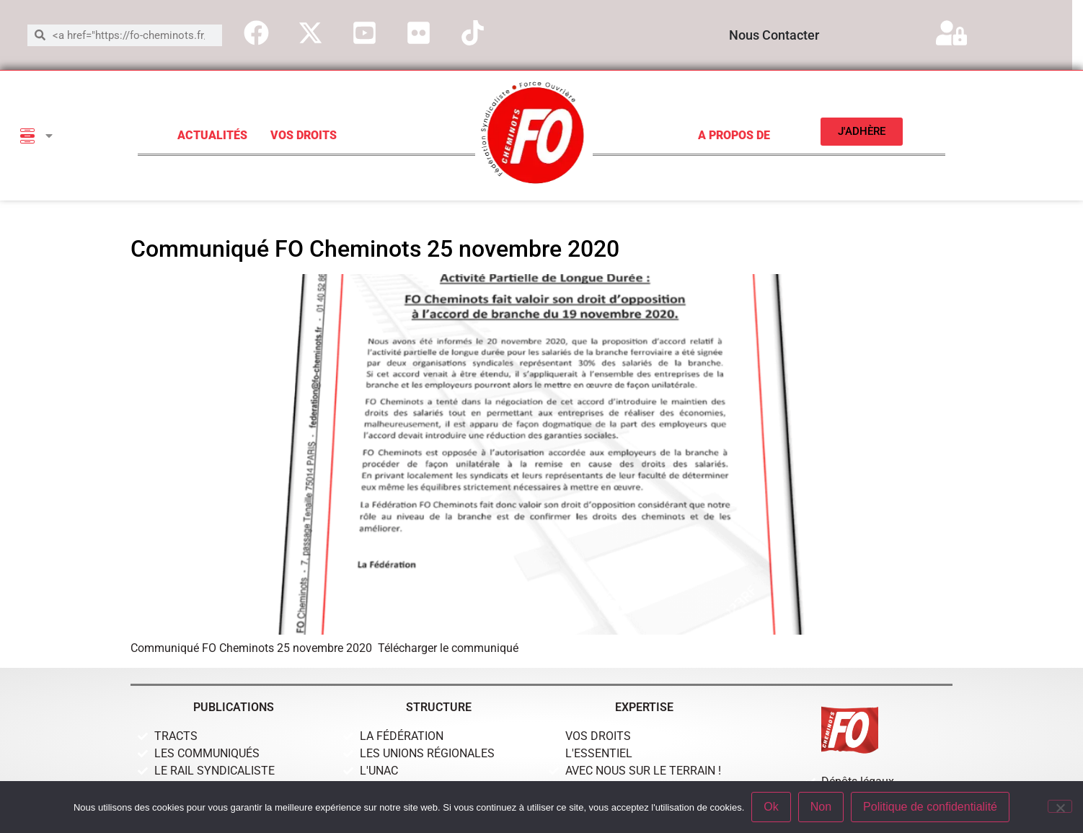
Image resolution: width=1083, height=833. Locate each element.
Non (820, 807)
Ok (771, 807)
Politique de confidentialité (930, 807)
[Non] (1060, 806)
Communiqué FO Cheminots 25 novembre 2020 (375, 249)
